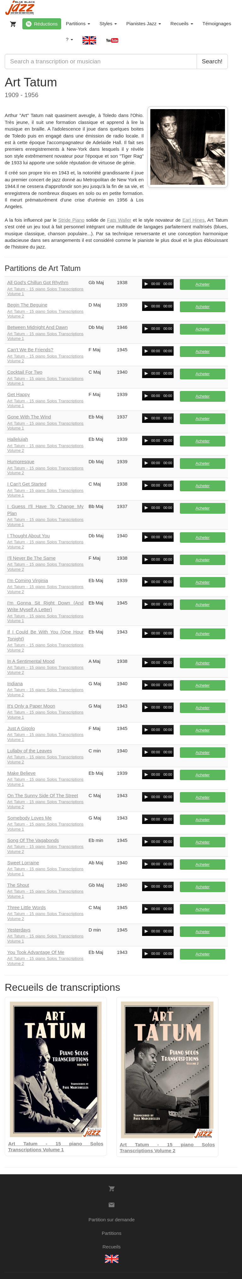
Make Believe (21, 773)
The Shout (18, 885)
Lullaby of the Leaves (29, 750)
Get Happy (18, 394)
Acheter (203, 284)
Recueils (181, 23)
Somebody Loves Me (29, 818)
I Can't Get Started (26, 484)
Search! (212, 61)
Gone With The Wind (29, 416)
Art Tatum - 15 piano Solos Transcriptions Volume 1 (45, 291)
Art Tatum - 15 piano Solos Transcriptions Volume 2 (45, 313)
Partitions (78, 23)
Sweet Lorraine (23, 862)
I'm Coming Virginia (27, 580)
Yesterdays (19, 929)
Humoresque (20, 461)
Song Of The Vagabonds (33, 840)
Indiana (15, 683)
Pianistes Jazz (143, 23)
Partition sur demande (112, 1219)
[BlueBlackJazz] (20, 8)
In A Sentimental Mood (31, 661)
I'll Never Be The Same (31, 558)
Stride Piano (71, 220)
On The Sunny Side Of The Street (42, 795)
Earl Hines (193, 220)
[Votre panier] (12, 23)
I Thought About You (28, 535)
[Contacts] (111, 1205)
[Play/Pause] (146, 283)
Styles (108, 23)
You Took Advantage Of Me (35, 952)
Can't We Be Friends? (30, 349)
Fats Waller (119, 220)
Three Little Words (26, 907)
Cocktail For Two (24, 372)
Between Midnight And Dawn (37, 327)
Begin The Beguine (27, 304)
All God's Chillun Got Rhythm (37, 282)
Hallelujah (17, 439)
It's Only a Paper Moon (31, 706)
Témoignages (217, 23)
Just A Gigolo (21, 728)
